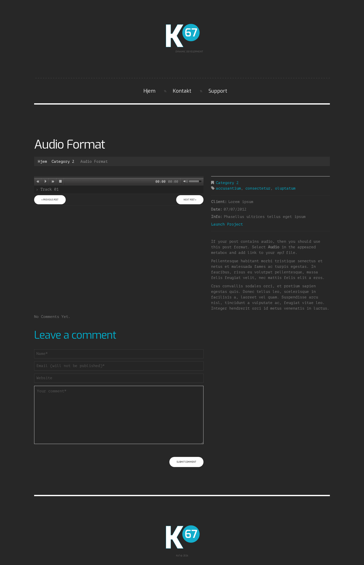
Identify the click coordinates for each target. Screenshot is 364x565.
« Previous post (49, 199)
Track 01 (49, 189)
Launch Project (227, 224)
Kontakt (182, 91)
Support (218, 91)
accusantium (228, 188)
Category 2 (63, 161)
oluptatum (285, 188)
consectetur (257, 188)
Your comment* (118, 415)
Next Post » (190, 199)
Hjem (149, 91)
